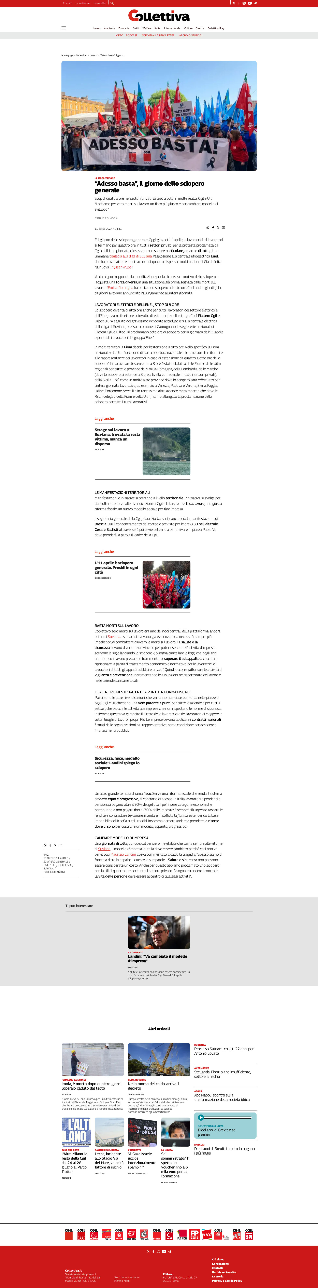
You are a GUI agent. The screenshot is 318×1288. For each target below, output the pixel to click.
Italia (157, 28)
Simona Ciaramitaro (137, 1173)
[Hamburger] (63, 28)
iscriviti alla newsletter (158, 35)
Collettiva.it (73, 1270)
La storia (217, 1276)
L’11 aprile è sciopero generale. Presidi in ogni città (116, 567)
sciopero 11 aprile (56, 858)
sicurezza (65, 865)
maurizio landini (54, 871)
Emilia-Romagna (120, 287)
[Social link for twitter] (233, 3)
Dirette (200, 28)
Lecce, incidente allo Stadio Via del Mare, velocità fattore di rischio (109, 1160)
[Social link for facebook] (239, 3)
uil (53, 865)
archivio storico (190, 35)
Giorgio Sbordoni (103, 578)
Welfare (147, 28)
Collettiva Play (216, 28)
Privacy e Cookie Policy (227, 1280)
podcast (131, 35)
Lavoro (97, 28)
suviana (49, 868)
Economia (123, 28)
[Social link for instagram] (244, 3)
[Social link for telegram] (255, 3)
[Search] (112, 3)
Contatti (67, 3)
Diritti (136, 28)
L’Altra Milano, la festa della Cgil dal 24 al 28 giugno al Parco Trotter (74, 1163)
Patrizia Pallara (169, 1182)
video (119, 35)
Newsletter (100, 3)
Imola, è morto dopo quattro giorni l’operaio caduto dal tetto (91, 1085)
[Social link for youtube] (250, 3)
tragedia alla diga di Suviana (131, 256)
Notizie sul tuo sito (224, 1272)
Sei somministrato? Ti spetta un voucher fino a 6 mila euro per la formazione (175, 1165)
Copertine (81, 55)
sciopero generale (56, 861)
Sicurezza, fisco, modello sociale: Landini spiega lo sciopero (117, 763)
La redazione (83, 3)
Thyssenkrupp (120, 267)
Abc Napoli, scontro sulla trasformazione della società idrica (222, 1097)
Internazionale (172, 28)
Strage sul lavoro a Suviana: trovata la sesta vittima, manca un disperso (117, 437)
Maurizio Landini (123, 854)
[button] (207, 227)
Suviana (114, 636)
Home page (67, 55)
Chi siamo (218, 1259)
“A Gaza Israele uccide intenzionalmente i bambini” (142, 1160)
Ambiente (109, 28)
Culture (188, 28)
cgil (46, 865)
